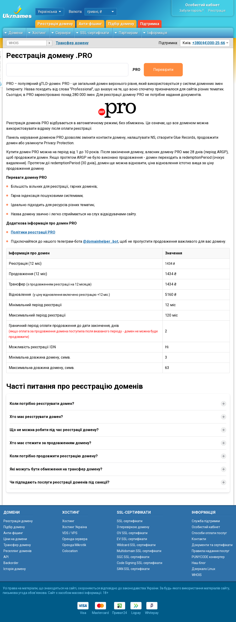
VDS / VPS (69, 533)
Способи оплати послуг (209, 533)
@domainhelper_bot (100, 241)
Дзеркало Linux (203, 569)
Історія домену (14, 569)
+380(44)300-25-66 (208, 43)
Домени (16, 33)
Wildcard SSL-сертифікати (136, 545)
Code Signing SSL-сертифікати (139, 563)
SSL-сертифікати (94, 33)
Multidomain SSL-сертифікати (139, 551)
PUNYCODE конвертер (208, 557)
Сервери (63, 33)
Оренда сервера (74, 539)
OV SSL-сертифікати (132, 533)
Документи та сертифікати (212, 545)
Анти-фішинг (90, 24)
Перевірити (163, 69)
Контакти (199, 539)
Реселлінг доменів (17, 551)
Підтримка (149, 24)
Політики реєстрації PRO (33, 232)
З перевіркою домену (133, 527)
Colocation (70, 551)
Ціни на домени (15, 539)
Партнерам (128, 33)
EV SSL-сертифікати (132, 539)
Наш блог (199, 563)
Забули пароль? (192, 10)
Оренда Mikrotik (74, 545)
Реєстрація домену (55, 24)
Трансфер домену (72, 43)
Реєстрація (216, 10)
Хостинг (39, 33)
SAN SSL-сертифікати (133, 569)
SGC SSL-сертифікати (133, 557)
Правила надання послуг (211, 551)
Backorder (10, 563)
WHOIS (197, 575)
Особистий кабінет (202, 5)
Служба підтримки (206, 521)
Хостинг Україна (74, 527)
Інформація (157, 33)
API (6, 557)
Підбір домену (121, 24)
